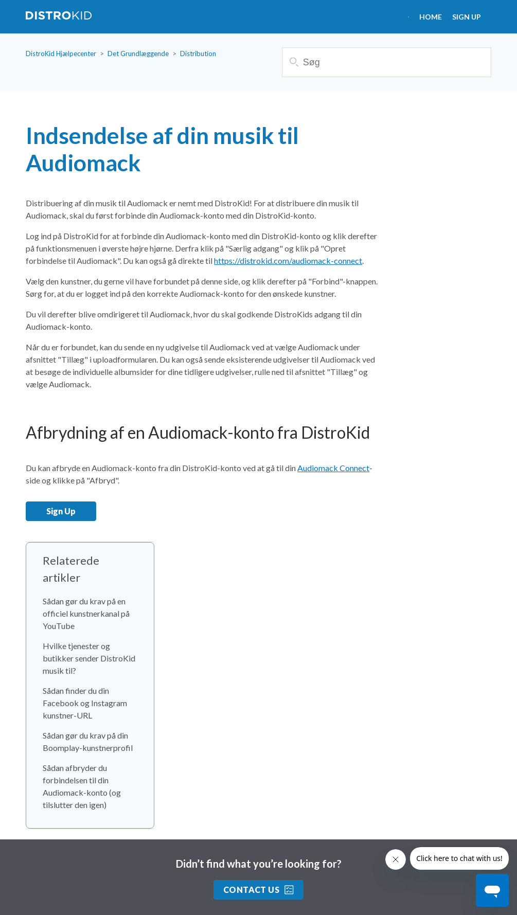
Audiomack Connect (333, 468)
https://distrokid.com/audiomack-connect (288, 260)
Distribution (198, 53)
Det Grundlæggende (138, 53)
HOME (430, 16)
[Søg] (386, 62)
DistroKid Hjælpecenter (61, 53)
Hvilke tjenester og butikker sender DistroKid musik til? (89, 658)
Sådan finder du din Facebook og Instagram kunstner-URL (85, 703)
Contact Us (258, 889)
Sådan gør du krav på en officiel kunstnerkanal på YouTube (86, 613)
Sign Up (466, 16)
